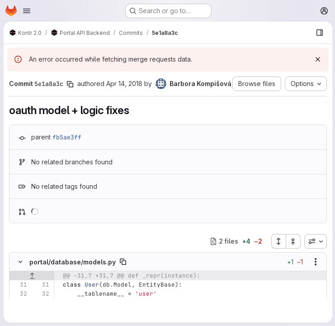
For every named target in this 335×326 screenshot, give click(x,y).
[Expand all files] (277, 241)
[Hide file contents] (20, 261)
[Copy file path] (123, 261)
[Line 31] (19, 284)
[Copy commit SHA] (70, 84)
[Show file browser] (318, 32)
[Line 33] (19, 302)
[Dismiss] (316, 59)
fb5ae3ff (66, 137)
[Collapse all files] (292, 241)
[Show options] (314, 261)
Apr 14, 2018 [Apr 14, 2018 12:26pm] (124, 83)
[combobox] (314, 241)
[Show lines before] (31, 275)
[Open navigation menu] (26, 11)
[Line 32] (19, 293)
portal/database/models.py (72, 262)
